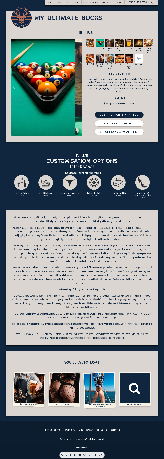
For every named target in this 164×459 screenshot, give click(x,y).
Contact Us (115, 429)
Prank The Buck (64, 389)
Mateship (106, 2)
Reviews (89, 429)
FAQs (81, 429)
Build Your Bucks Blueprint (119, 123)
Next (78, 87)
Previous (14, 87)
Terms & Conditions (52, 429)
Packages (59, 2)
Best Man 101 (102, 429)
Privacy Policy (69, 429)
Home (49, 2)
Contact (119, 2)
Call (136, 2)
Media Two (84, 447)
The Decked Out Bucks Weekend (99, 390)
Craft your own (91, 2)
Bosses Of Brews (29, 389)
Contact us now (142, 334)
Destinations (73, 2)
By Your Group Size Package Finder (119, 131)
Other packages (135, 389)
